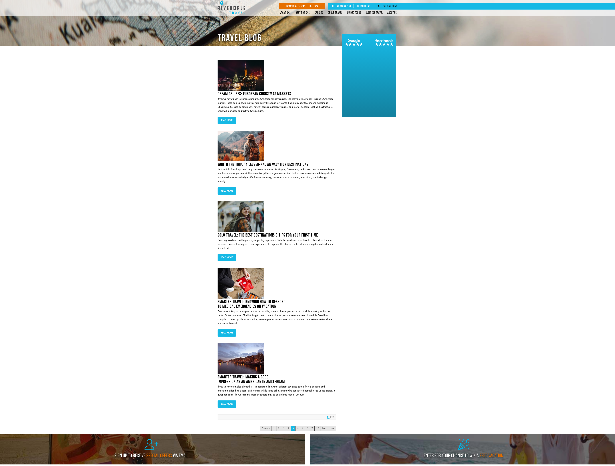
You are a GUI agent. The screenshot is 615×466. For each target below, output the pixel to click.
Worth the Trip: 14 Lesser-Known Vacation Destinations (276, 146)
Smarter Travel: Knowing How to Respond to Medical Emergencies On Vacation (276, 283)
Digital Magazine (341, 6)
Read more (227, 120)
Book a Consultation (302, 6)
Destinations (303, 12)
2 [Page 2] (279, 428)
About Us (392, 12)
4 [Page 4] (288, 428)
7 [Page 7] (302, 428)
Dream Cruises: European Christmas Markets (276, 75)
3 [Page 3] (283, 428)
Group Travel (335, 12)
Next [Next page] (324, 428)
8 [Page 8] (307, 428)
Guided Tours (354, 12)
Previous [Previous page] (266, 428)
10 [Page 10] (317, 428)
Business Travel (374, 12)
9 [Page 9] (312, 428)
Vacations (285, 12)
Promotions (363, 6)
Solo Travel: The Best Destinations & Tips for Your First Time (276, 216)
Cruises (319, 12)
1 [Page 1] (274, 428)
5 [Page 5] (293, 428)
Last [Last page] (332, 428)
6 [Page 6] (298, 428)
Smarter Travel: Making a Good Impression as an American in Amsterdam (276, 358)
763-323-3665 (387, 6)
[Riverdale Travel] (231, 14)
